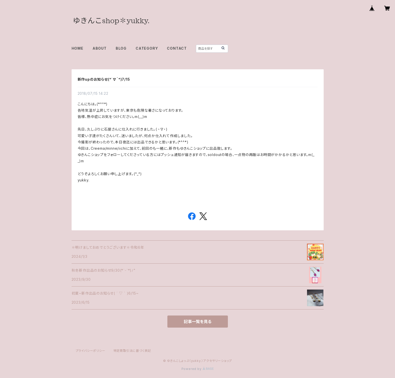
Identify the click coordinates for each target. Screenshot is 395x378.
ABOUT (100, 48)
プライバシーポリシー (90, 351)
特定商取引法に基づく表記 (132, 351)
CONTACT (177, 48)
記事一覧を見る (197, 321)
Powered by (197, 369)
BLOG (121, 48)
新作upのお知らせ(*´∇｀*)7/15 (104, 79)
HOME (77, 48)
